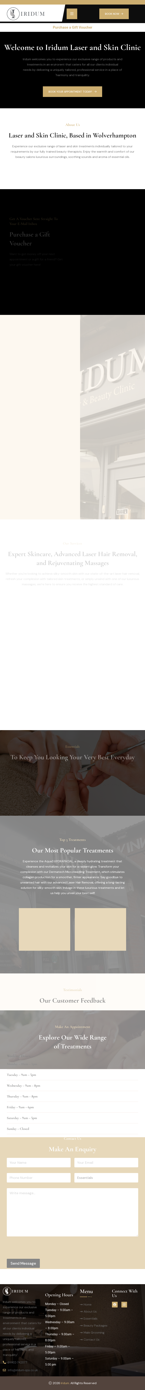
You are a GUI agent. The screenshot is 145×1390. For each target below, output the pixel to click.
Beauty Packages (95, 1326)
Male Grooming (94, 1333)
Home (88, 1304)
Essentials (90, 1319)
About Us (90, 1312)
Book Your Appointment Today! (72, 91)
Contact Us (91, 1340)
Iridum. (65, 1383)
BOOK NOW (114, 14)
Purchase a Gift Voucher (72, 27)
